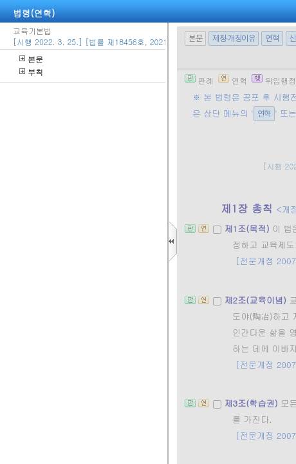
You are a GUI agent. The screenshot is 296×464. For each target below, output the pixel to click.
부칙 (31, 71)
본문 (31, 58)
